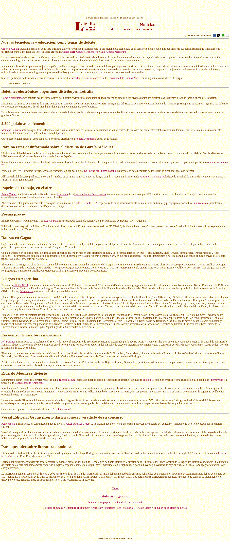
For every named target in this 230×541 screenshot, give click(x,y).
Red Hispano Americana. (30, 383)
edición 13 (148, 380)
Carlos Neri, (69, 51)
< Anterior (106, 496)
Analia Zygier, (9, 194)
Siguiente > (123, 496)
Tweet (115, 489)
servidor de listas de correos (86, 78)
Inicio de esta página (99, 502)
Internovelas (216, 380)
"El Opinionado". (62, 409)
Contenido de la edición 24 (127, 502)
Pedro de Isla (8, 424)
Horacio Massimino (12, 98)
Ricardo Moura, (67, 380)
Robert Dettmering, (85, 139)
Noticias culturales (53, 508)
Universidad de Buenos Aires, (124, 78)
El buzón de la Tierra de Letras (170, 508)
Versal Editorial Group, (77, 424)
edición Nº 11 (20, 285)
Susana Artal (26, 291)
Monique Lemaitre (11, 130)
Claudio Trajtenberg (87, 51)
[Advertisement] (115, 8)
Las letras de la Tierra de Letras (134, 508)
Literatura (62, 194)
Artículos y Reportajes (103, 508)
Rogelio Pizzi (51, 221)
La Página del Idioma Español (100, 171)
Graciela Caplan (10, 48)
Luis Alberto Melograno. (113, 51)
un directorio (200, 203)
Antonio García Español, (153, 177)
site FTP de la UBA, (87, 203)
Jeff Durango (8, 342)
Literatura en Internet (77, 508)
